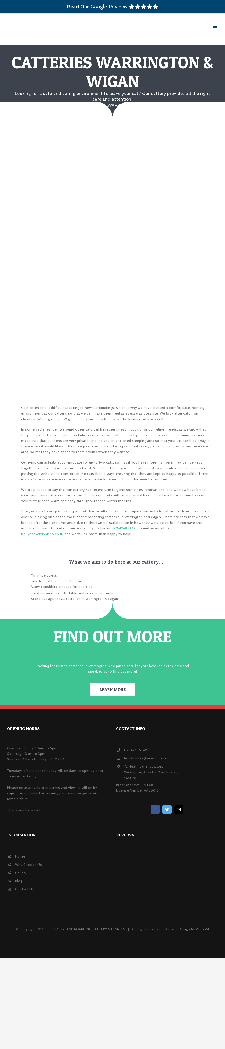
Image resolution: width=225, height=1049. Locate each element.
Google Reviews (124, 7)
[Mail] (178, 809)
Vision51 (202, 929)
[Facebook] (155, 809)
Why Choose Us (28, 864)
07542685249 (124, 528)
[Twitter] (167, 809)
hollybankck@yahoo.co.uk (42, 534)
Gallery (21, 873)
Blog (18, 881)
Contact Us (24, 889)
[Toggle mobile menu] (215, 27)
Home (20, 856)
